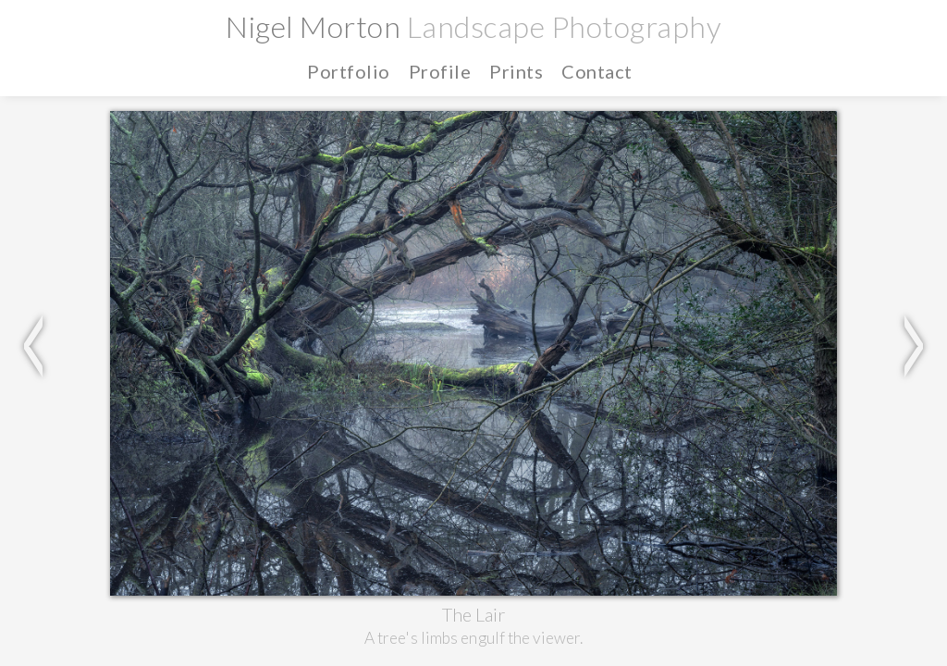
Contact (900, 18)
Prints (828, 18)
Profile (761, 18)
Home (606, 18)
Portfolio (682, 18)
